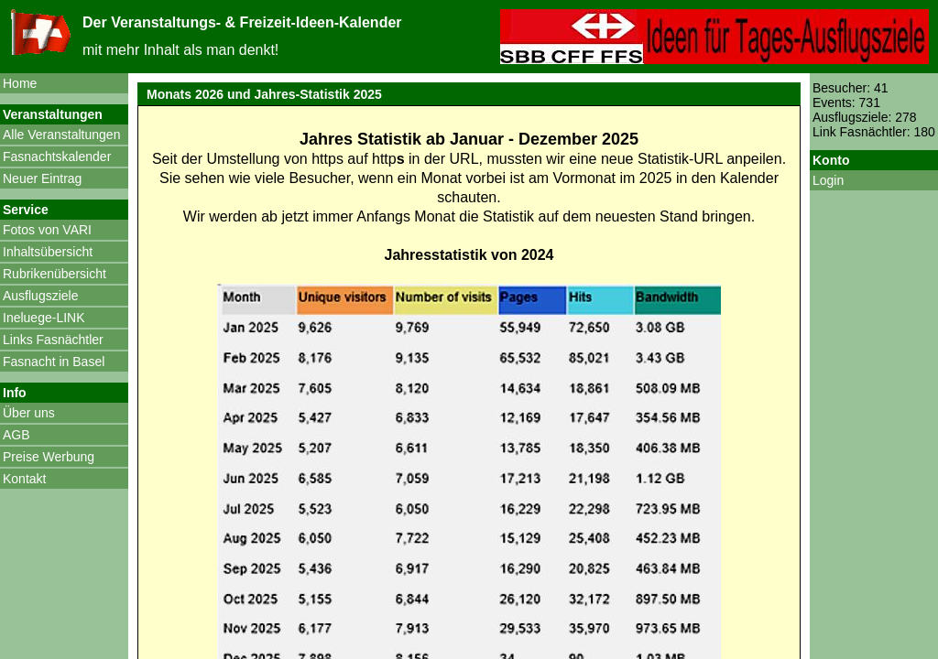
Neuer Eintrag (42, 178)
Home (20, 83)
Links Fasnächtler (53, 339)
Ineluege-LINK (44, 317)
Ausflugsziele (41, 295)
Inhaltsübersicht (48, 251)
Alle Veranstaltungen (61, 134)
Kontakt (24, 478)
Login (828, 180)
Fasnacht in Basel (53, 361)
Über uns (29, 412)
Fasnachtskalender (57, 156)
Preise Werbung (48, 456)
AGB (16, 434)
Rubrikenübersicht (54, 273)
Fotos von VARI (47, 229)
